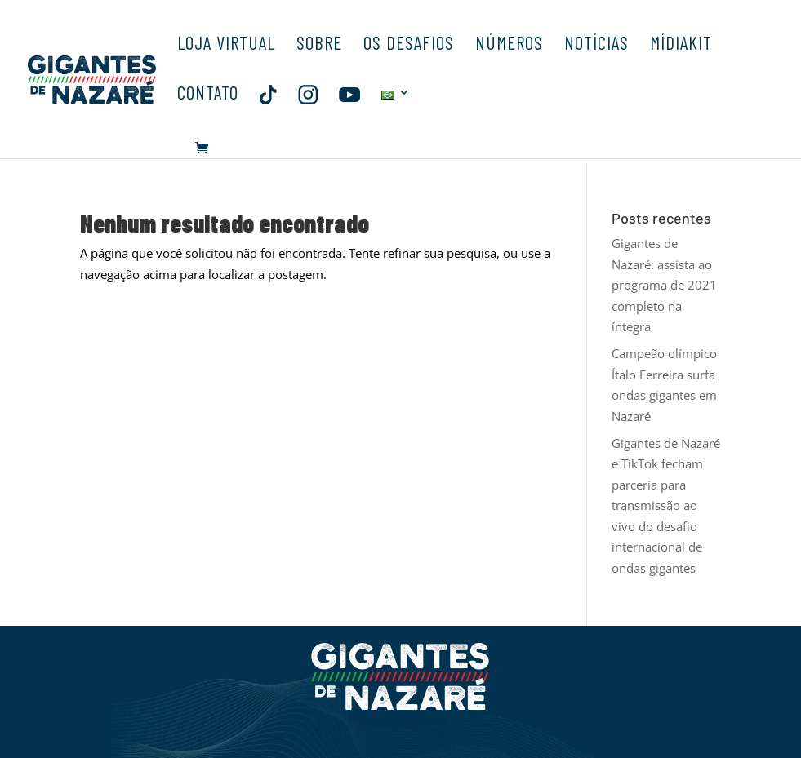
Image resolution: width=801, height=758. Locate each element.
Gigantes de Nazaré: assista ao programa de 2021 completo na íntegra (664, 285)
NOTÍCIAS (596, 45)
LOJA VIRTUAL (226, 45)
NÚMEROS (509, 45)
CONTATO (207, 95)
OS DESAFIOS (408, 45)
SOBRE (319, 45)
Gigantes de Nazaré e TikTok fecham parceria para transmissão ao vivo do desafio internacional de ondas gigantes (666, 505)
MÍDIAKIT (681, 45)
